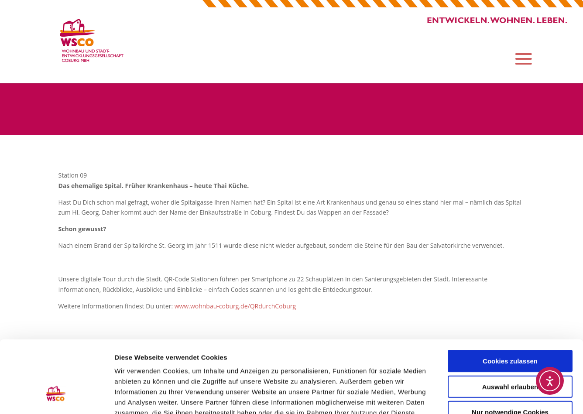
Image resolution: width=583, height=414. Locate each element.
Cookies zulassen (510, 299)
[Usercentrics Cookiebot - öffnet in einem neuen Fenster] (56, 397)
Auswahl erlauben (510, 324)
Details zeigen (464, 396)
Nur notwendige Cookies (510, 350)
